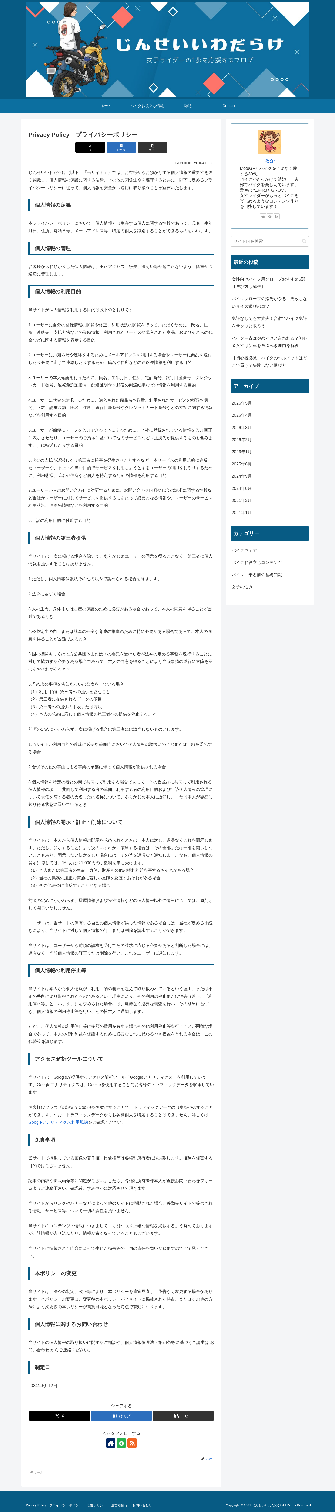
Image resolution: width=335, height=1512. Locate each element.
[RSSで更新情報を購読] (132, 1443)
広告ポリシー (96, 1505)
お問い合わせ (142, 1505)
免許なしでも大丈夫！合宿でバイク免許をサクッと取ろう (269, 322)
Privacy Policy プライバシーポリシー (54, 1505)
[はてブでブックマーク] (121, 147)
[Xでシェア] (90, 147)
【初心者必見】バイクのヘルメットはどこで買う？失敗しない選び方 (269, 362)
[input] (270, 241)
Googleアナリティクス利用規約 (58, 1122)
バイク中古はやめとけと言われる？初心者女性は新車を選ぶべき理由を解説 (269, 342)
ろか (270, 160)
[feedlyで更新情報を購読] (121, 1443)
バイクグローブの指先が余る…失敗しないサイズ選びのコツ (269, 302)
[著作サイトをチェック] (110, 1443)
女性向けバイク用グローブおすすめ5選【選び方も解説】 (268, 283)
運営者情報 (119, 1505)
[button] (153, 147)
